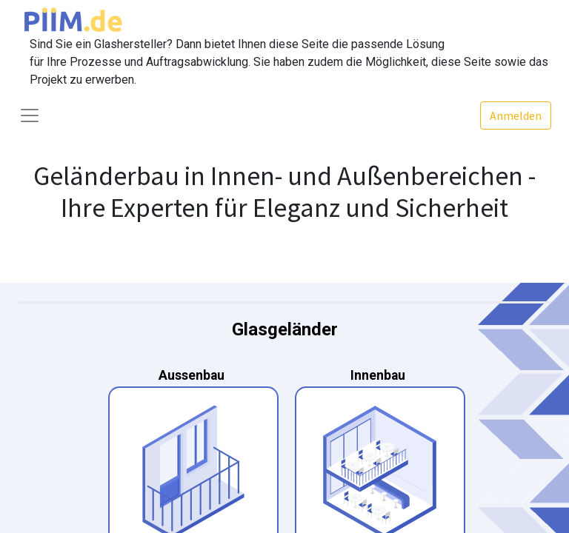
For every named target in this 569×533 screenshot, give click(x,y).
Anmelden (516, 115)
